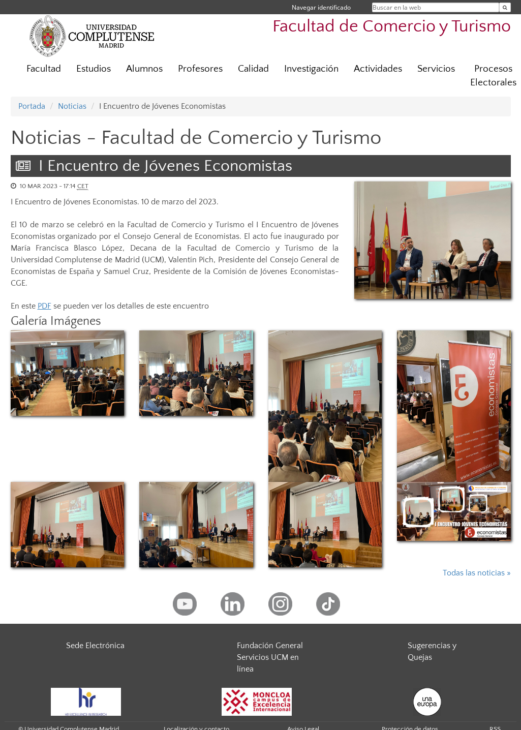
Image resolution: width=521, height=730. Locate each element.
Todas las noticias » (477, 572)
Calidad (253, 69)
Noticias (72, 106)
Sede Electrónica (95, 645)
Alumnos (144, 69)
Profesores (200, 69)
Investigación (311, 69)
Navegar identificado (321, 7)
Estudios (93, 69)
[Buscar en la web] (505, 7)
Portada (31, 106)
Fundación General (270, 645)
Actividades (378, 69)
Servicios (436, 69)
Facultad (43, 69)
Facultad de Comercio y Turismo (391, 26)
